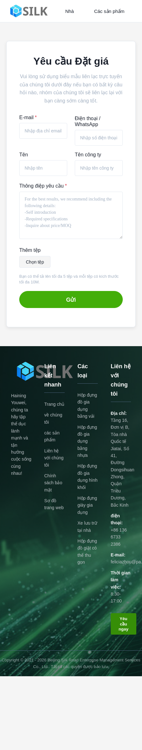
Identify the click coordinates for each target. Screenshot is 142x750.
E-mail (28, 117)
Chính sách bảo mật (53, 482)
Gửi (71, 300)
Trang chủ (54, 404)
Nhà (69, 11)
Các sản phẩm (109, 11)
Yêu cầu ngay (123, 623)
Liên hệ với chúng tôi (53, 458)
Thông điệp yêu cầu (43, 186)
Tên (23, 154)
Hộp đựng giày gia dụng (87, 505)
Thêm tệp (30, 250)
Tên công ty (88, 154)
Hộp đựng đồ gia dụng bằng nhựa (87, 441)
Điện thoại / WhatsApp (87, 121)
